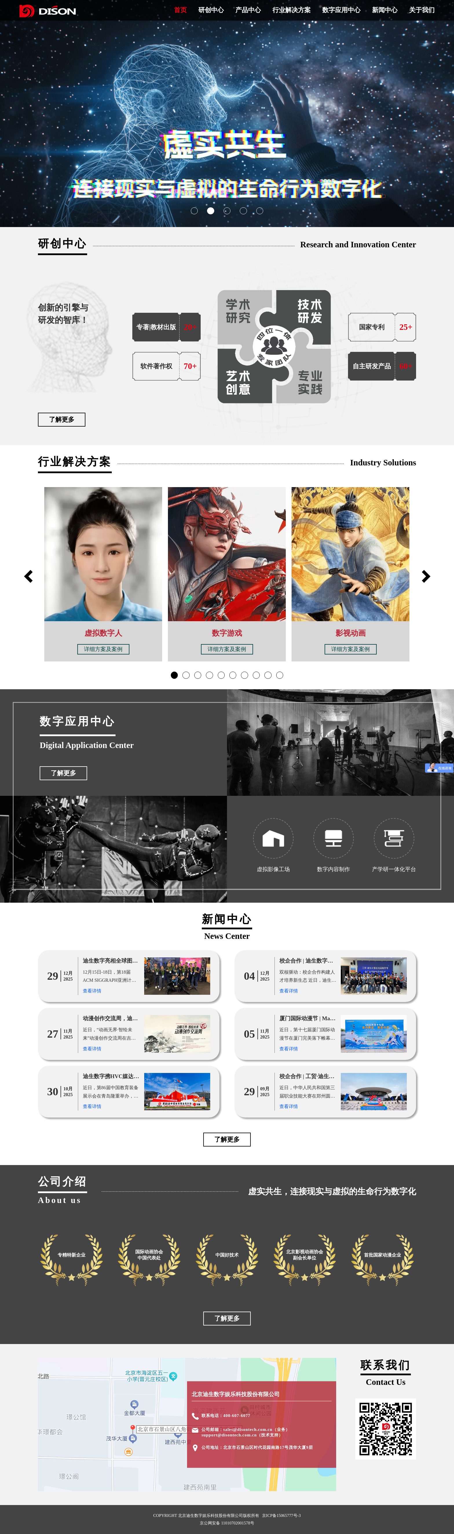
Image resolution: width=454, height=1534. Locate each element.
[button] (194, 210)
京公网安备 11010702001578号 (227, 1523)
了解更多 (61, 419)
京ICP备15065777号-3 (281, 1515)
